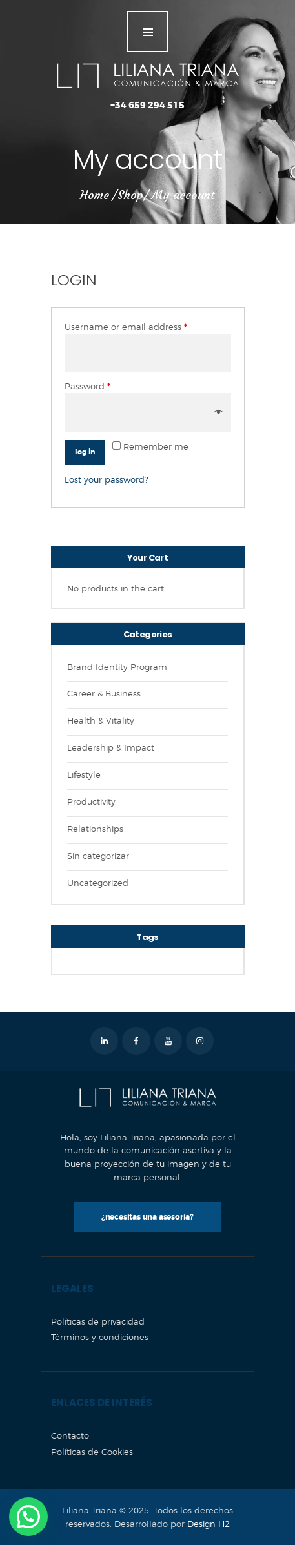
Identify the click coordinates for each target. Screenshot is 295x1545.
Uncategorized (97, 883)
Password (87, 386)
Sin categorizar (98, 855)
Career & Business (104, 693)
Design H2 (208, 1524)
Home (94, 195)
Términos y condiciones (99, 1337)
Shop (130, 194)
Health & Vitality (100, 720)
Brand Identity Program (117, 667)
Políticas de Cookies (92, 1451)
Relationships (95, 828)
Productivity (91, 801)
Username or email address (126, 326)
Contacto (70, 1435)
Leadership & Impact (110, 747)
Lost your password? (106, 479)
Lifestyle (84, 774)
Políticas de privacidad (98, 1321)
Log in (85, 452)
